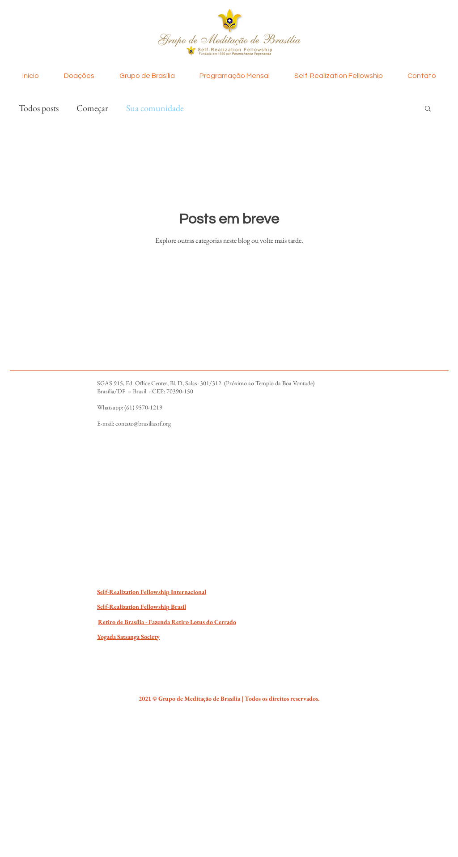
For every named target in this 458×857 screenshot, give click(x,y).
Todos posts (39, 108)
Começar (92, 108)
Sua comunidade (155, 108)
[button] (428, 109)
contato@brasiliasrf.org (143, 423)
